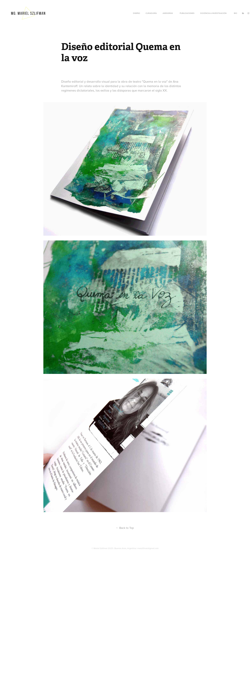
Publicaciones (187, 13)
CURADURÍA (151, 13)
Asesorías (168, 13)
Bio (235, 13)
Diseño (136, 13)
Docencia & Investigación (213, 13)
